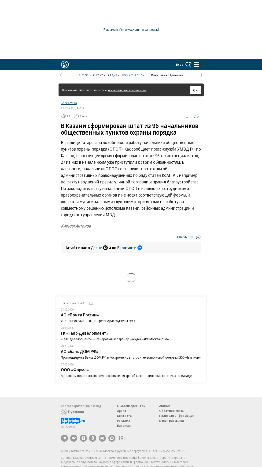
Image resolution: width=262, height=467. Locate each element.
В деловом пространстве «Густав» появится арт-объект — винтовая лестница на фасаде (126, 375)
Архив (121, 411)
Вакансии (124, 425)
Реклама (123, 420)
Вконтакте (129, 247)
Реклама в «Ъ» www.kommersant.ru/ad (131, 29)
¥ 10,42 (112, 75)
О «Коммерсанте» (131, 406)
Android (164, 406)
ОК (195, 90)
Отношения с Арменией (167, 75)
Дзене (99, 247)
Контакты (124, 416)
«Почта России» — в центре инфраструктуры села (98, 321)
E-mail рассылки (171, 420)
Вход (180, 64)
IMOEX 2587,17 (132, 75)
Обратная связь (171, 411)
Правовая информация (177, 416)
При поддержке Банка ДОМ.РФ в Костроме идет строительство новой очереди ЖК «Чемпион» (131, 357)
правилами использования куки (127, 90)
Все (91, 303)
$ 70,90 (84, 75)
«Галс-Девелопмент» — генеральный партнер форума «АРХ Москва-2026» (115, 339)
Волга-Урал (69, 103)
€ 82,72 (98, 75)
